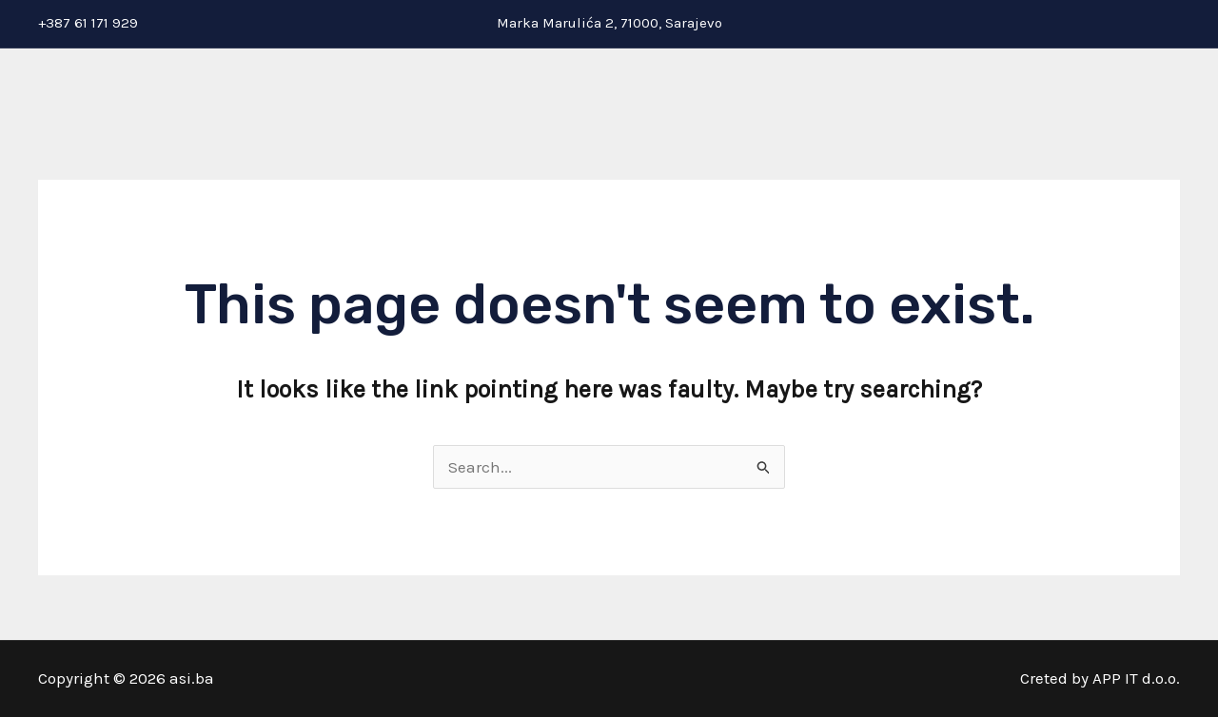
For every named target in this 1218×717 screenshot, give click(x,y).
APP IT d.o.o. (1136, 678)
